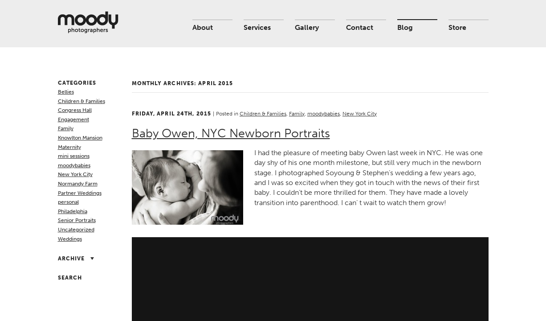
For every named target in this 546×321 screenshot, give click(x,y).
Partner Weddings (80, 193)
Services (257, 27)
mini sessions (74, 156)
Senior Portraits (77, 220)
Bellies (66, 92)
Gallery (307, 27)
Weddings (70, 239)
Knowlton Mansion (80, 138)
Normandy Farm (78, 184)
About (202, 27)
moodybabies (74, 165)
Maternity (69, 147)
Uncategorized (76, 229)
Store (457, 27)
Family (65, 128)
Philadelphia (72, 211)
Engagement (73, 119)
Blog (405, 27)
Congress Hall (75, 110)
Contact (359, 27)
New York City (75, 174)
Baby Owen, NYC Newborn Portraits (231, 133)
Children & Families (81, 101)
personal (68, 202)
